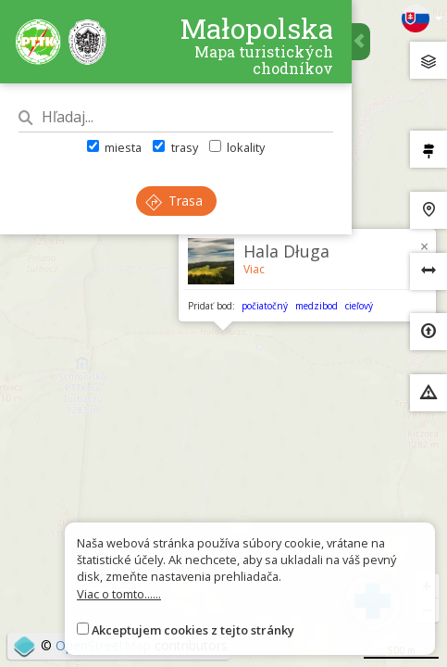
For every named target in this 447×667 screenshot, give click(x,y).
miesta (114, 147)
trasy (175, 147)
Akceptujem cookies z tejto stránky (193, 630)
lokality (237, 147)
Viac (254, 269)
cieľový (359, 305)
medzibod (316, 305)
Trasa (174, 200)
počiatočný (265, 305)
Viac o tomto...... (119, 593)
